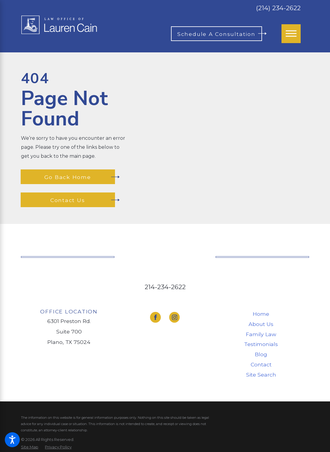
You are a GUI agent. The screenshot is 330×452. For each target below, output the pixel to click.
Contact (261, 364)
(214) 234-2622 (278, 8)
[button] (12, 439)
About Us (261, 324)
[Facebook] (155, 317)
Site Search (261, 374)
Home (261, 314)
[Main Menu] (291, 33)
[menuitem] (261, 314)
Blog (261, 354)
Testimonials (261, 344)
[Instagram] (174, 317)
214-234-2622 (165, 287)
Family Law (261, 334)
